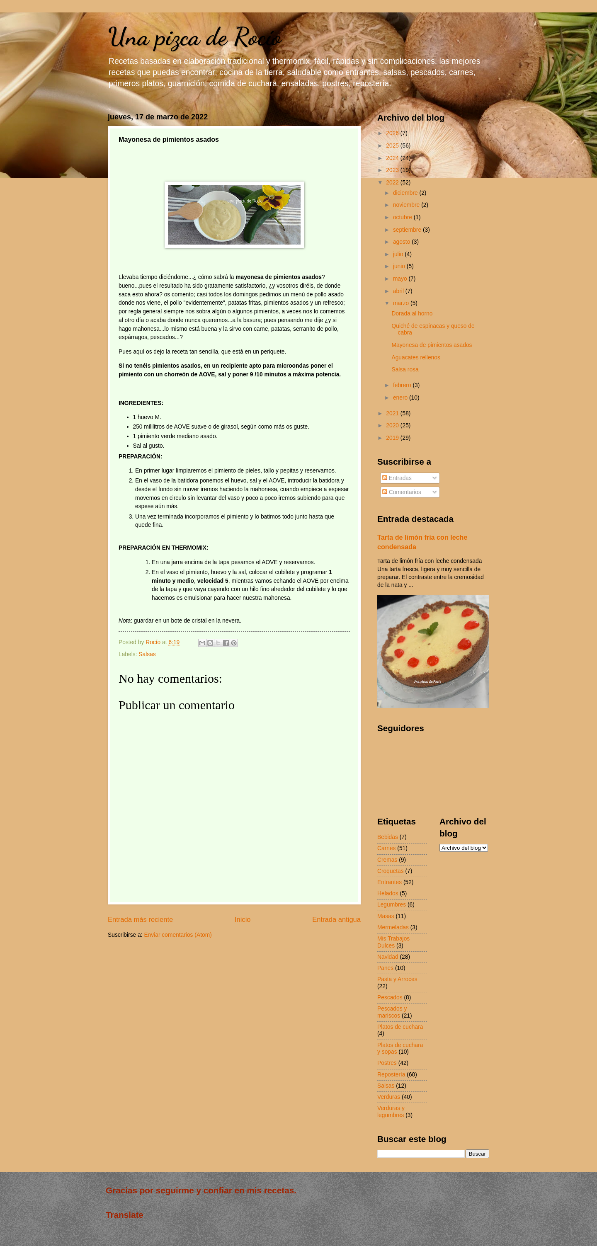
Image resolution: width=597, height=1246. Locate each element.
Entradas (397, 478)
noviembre (407, 205)
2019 (393, 438)
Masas (385, 916)
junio (400, 266)
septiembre (408, 230)
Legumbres (391, 905)
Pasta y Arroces (397, 979)
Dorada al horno (411, 313)
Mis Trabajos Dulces (393, 942)
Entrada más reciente (140, 920)
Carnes (386, 848)
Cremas (387, 860)
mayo (401, 279)
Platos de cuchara (400, 1027)
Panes (385, 968)
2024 (393, 158)
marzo (401, 303)
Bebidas (387, 837)
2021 (393, 413)
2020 (393, 425)
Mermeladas (393, 927)
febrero (403, 385)
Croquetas (390, 871)
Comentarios (401, 492)
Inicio (243, 920)
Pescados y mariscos (392, 1012)
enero (401, 398)
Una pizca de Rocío (194, 36)
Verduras (388, 1097)
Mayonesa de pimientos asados (431, 345)
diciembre (406, 193)
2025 (393, 146)
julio (399, 254)
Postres (387, 1063)
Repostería (391, 1074)
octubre (403, 217)
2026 (393, 133)
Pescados (390, 997)
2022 (393, 182)
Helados (387, 893)
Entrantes (389, 882)
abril (399, 291)
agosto (402, 242)
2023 (393, 170)
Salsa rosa (404, 369)
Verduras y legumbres (391, 1111)
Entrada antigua (336, 920)
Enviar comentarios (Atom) (177, 935)
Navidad (387, 957)
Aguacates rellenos (415, 357)
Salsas (146, 654)
